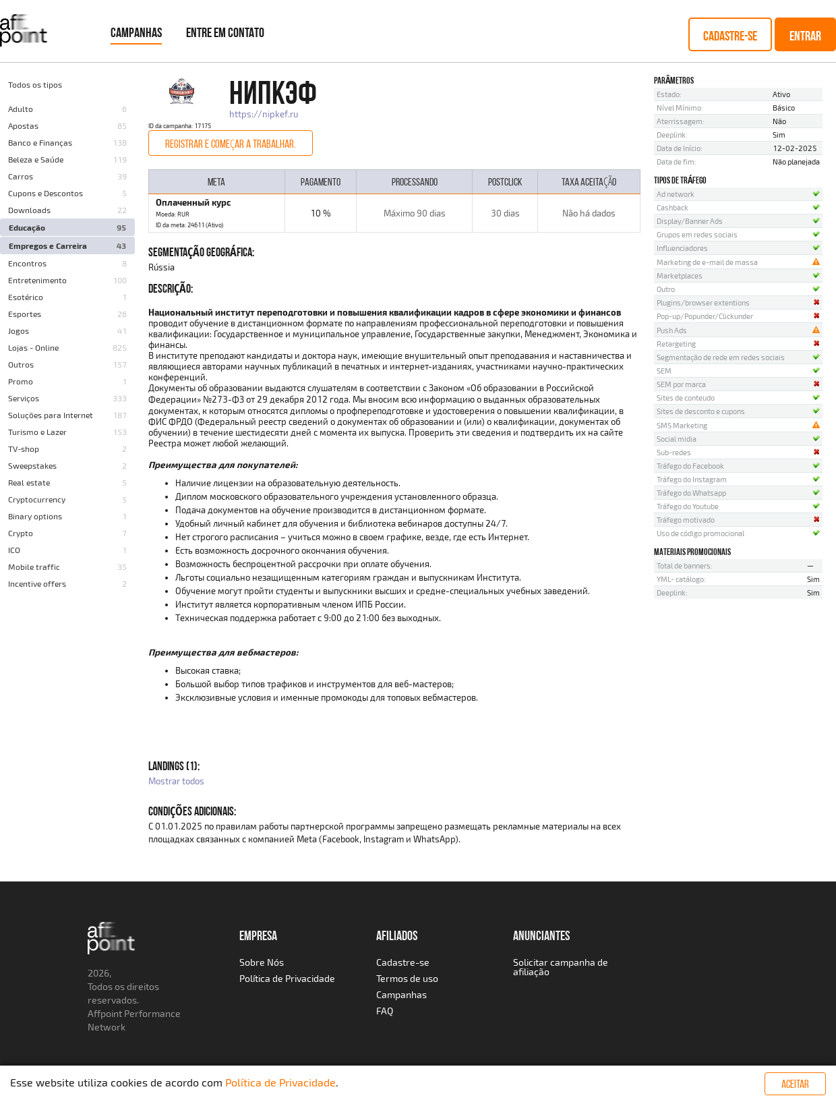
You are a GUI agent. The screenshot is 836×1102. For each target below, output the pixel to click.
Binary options (35, 516)
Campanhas (136, 32)
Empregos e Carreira (48, 245)
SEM (664, 370)
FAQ (384, 1010)
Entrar (805, 36)
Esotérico (25, 296)
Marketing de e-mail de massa (707, 262)
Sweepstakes (32, 465)
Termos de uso (407, 978)
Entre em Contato (225, 32)
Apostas (23, 125)
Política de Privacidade (287, 978)
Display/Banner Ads (690, 220)
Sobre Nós (261, 962)
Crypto (20, 533)
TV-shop (23, 448)
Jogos (18, 330)
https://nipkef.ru (263, 114)
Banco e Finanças (40, 142)
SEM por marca (681, 384)
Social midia (676, 438)
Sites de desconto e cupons (701, 411)
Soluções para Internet (50, 414)
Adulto (20, 108)
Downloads (29, 209)
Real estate (29, 482)
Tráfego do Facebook (690, 465)
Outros (21, 364)
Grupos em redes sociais (697, 234)
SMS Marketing (682, 425)
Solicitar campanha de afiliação (560, 966)
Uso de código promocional (700, 533)
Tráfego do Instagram (692, 479)
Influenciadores (682, 247)
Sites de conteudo (686, 397)
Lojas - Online (33, 347)
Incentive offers (37, 583)
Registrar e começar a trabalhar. (230, 143)
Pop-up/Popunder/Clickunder (705, 316)
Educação (27, 227)
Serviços (23, 398)
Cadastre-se (730, 36)
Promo (20, 381)
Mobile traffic (34, 566)
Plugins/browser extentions (703, 302)
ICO (14, 549)
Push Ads (672, 330)
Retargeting (676, 343)
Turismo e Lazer (37, 431)
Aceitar (795, 1084)
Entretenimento (37, 280)
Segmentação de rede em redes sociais (721, 357)
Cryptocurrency (36, 499)
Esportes (24, 313)
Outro (666, 289)
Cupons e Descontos (45, 193)
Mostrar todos (176, 781)
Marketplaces (680, 275)
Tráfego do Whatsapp (691, 492)
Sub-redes (674, 452)
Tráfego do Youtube (688, 506)
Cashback (672, 207)
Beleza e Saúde (35, 159)
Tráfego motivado (686, 519)
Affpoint (105, 1013)
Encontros (27, 263)
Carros (20, 176)
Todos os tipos (35, 84)
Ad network (675, 194)
